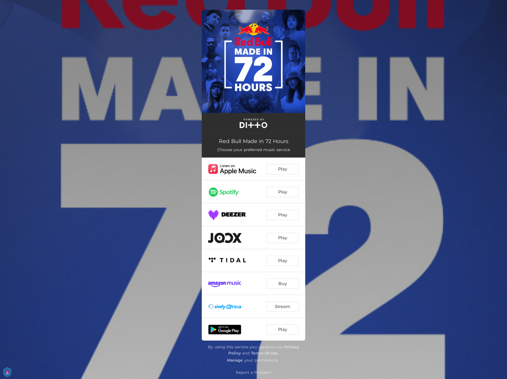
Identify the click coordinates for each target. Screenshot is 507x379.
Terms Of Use (264, 353)
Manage (235, 360)
